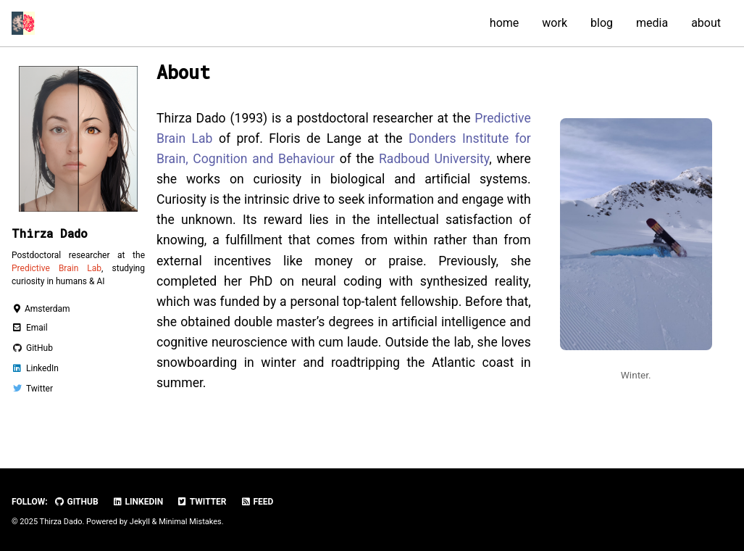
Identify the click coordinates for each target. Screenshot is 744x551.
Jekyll (140, 521)
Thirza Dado (50, 233)
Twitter (201, 502)
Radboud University (434, 159)
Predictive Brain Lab (56, 268)
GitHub (76, 502)
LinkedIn (138, 502)
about (706, 23)
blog (601, 23)
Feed (257, 502)
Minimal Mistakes (190, 521)
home (504, 23)
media (652, 23)
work (554, 23)
